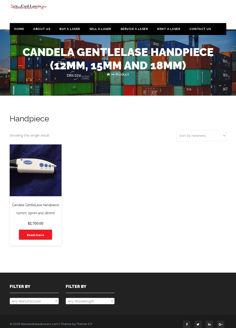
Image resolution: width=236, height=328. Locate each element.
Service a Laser (134, 29)
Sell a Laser (100, 29)
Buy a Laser (69, 29)
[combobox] (34, 297)
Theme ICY (84, 320)
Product (122, 74)
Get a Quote (208, 13)
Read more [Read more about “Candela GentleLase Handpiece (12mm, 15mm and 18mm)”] (33, 231)
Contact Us (200, 29)
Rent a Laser (168, 29)
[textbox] (34, 297)
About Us (41, 29)
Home (19, 29)
